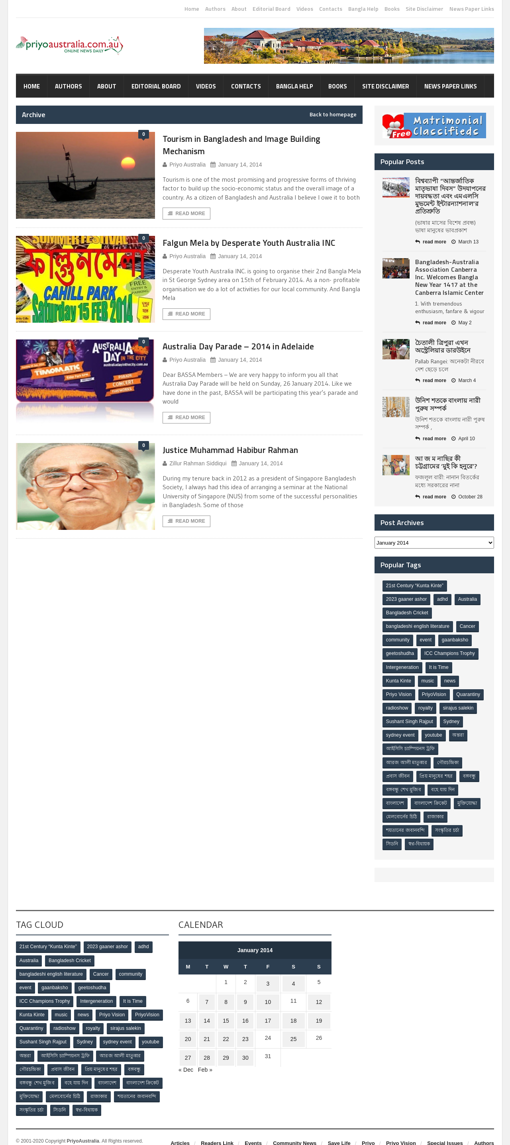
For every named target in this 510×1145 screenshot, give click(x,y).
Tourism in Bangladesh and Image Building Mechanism (258, 144)
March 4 (463, 380)
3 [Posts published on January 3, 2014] (265, 973)
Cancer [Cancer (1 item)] (467, 625)
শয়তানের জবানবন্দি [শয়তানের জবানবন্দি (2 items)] (405, 822)
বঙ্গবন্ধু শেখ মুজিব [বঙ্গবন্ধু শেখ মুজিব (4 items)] (403, 783)
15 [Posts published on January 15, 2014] (222, 1004)
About (239, 9)
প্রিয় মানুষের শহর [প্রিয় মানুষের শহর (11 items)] (437, 770)
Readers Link (217, 1128)
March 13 (464, 241)
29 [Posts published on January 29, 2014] (222, 1035)
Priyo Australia (184, 165)
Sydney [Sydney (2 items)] (394, 730)
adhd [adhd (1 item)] (443, 599)
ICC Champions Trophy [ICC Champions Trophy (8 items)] (450, 652)
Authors (215, 9)
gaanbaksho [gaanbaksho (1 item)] (456, 638)
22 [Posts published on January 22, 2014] (222, 1020)
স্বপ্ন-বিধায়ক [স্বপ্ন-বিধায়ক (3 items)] (420, 836)
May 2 (461, 322)
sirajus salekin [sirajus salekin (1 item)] (401, 717)
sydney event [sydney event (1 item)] (428, 730)
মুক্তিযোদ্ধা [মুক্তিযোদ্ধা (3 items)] (469, 796)
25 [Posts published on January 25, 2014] (292, 1020)
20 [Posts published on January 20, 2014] (188, 1020)
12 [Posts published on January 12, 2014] (319, 989)
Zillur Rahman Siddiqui (194, 475)
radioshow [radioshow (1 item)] (432, 704)
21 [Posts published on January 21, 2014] (205, 1020)
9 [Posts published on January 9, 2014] (242, 989)
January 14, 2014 (235, 165)
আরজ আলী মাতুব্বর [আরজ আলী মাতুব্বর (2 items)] (406, 757)
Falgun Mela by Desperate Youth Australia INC (256, 249)
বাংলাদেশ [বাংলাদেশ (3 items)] (395, 796)
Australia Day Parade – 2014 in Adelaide (253, 357)
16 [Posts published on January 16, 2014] (242, 1004)
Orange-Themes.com (66, 1133)
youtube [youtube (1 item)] (461, 730)
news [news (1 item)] (451, 678)
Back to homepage (333, 114)
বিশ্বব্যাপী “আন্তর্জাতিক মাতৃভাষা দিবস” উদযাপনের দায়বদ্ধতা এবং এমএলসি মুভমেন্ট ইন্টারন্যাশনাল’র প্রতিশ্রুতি (450, 196)
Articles (180, 1128)
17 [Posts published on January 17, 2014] (266, 1004)
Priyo (368, 1128)
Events (253, 1128)
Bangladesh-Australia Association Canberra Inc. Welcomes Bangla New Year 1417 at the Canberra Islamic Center (449, 277)
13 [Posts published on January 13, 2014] (188, 1004)
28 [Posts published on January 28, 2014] (205, 1035)
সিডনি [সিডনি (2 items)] (392, 836)
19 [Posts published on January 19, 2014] (319, 1004)
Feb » (205, 1046)
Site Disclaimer (424, 9)
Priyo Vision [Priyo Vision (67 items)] (399, 691)
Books (392, 9)
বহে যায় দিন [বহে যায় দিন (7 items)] (443, 783)
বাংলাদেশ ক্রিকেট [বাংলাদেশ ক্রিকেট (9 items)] (432, 796)
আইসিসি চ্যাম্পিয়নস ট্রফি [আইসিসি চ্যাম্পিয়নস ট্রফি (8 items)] (433, 744)
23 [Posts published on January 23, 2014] (242, 1020)
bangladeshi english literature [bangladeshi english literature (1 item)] (417, 625)
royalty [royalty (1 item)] (461, 704)
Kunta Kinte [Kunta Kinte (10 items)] (398, 678)
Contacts (330, 9)
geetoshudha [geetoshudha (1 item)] (400, 652)
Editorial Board (271, 9)
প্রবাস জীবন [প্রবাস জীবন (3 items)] (398, 770)
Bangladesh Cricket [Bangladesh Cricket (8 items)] (407, 612)
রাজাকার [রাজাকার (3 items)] (436, 809)
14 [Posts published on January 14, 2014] (205, 1004)
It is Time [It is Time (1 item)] (439, 665)
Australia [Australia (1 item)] (468, 599)
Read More (186, 214)
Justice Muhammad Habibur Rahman (245, 460)
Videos (304, 9)
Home (191, 9)
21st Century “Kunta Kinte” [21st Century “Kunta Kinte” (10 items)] (414, 586)
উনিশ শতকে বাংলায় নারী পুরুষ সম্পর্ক (447, 404)
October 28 (466, 496)
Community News (294, 1128)
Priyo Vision (401, 1128)
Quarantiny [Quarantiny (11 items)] (398, 704)
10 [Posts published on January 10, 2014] (266, 989)
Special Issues (445, 1128)
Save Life (339, 1128)
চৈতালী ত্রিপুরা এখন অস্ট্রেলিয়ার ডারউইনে (442, 346)
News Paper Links (471, 9)
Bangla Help (363, 9)
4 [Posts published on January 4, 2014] (292, 973)
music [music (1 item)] (428, 678)
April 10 (462, 438)
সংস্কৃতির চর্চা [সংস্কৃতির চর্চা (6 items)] (447, 822)
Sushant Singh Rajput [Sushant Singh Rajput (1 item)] (451, 717)
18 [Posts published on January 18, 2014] (292, 1004)
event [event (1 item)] (426, 638)
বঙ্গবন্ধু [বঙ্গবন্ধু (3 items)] (471, 770)
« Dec (185, 1046)
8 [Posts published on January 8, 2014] (222, 989)
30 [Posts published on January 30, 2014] (242, 1035)
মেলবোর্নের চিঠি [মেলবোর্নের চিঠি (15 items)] (401, 809)
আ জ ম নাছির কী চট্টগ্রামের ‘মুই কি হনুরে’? (450, 462)
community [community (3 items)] (398, 638)
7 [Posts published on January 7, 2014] (205, 989)
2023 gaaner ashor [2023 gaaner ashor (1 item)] (406, 599)
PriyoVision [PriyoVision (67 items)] (435, 691)
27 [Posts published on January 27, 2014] (188, 1035)
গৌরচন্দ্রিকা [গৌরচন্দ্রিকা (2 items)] (448, 757)
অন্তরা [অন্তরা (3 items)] (392, 744)
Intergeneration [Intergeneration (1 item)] (402, 665)
